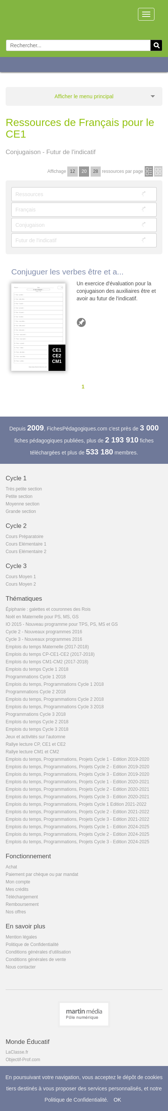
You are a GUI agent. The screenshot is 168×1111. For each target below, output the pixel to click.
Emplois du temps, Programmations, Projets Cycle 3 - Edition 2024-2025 (77, 841)
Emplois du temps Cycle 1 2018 (37, 669)
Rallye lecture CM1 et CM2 (32, 751)
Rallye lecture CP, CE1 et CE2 (36, 744)
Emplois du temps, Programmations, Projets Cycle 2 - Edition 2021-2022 (77, 811)
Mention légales (21, 937)
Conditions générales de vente (36, 959)
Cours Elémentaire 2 (26, 551)
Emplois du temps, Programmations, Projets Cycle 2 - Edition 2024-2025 (77, 834)
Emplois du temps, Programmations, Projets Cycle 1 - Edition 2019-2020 (77, 759)
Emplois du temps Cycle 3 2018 (37, 729)
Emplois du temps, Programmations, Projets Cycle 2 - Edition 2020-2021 (77, 789)
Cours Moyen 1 (21, 576)
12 (72, 171)
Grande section (21, 511)
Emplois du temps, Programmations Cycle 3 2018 (55, 706)
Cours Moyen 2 (21, 584)
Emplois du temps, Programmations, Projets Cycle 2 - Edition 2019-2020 (77, 766)
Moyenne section (22, 504)
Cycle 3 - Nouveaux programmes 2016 (44, 639)
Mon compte (18, 882)
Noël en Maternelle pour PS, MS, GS (42, 616)
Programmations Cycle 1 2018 (36, 676)
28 (95, 171)
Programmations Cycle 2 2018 (36, 691)
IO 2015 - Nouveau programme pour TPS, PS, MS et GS (62, 624)
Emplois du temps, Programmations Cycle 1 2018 (55, 684)
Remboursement (22, 904)
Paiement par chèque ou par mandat (42, 874)
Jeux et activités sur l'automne (35, 736)
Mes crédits (17, 889)
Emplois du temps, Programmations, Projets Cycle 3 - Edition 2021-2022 (77, 819)
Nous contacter (21, 967)
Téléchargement (22, 897)
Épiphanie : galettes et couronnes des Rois (48, 609)
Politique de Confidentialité (32, 944)
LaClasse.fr (17, 1052)
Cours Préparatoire (24, 536)
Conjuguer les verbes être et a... (67, 271)
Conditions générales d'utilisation (38, 952)
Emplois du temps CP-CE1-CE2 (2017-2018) (50, 654)
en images (158, 171)
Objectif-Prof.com (23, 1059)
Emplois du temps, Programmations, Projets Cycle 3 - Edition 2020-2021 (77, 796)
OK (117, 1100)
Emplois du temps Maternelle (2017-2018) (47, 646)
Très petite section (24, 489)
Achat (11, 867)
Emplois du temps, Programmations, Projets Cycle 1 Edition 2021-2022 (76, 804)
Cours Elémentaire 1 (26, 544)
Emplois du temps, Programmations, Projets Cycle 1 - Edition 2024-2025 (77, 826)
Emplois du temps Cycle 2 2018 (37, 721)
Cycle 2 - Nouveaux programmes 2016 (44, 631)
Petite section (19, 496)
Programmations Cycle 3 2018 (36, 714)
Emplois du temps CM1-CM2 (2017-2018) (47, 661)
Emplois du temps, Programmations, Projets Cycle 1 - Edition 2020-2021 (77, 781)
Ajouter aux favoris (81, 322)
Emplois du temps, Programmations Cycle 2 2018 (55, 699)
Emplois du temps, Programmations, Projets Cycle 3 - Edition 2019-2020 (77, 774)
